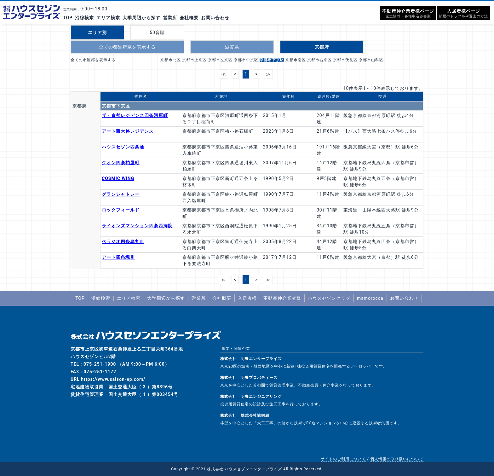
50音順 (157, 32)
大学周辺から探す (141, 17)
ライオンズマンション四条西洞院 (137, 225)
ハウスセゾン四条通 (123, 146)
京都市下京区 (272, 60)
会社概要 (189, 17)
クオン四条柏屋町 (121, 162)
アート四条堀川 (118, 257)
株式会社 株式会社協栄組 (244, 415)
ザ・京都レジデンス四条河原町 (135, 115)
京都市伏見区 (345, 60)
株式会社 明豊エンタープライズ (251, 359)
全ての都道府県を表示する (127, 46)
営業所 (170, 17)
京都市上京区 (194, 60)
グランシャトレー (121, 194)
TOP (67, 17)
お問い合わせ (215, 17)
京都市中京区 (246, 60)
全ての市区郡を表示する (93, 60)
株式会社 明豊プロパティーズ (249, 377)
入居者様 (247, 298)
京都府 (322, 46)
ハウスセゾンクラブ (329, 298)
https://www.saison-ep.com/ (113, 379)
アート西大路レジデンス (128, 131)
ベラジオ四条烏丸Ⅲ (123, 241)
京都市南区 (295, 60)
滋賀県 (232, 46)
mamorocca (370, 298)
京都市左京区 (220, 60)
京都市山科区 (371, 60)
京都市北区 (170, 60)
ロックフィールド (121, 209)
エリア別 (97, 32)
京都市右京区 (319, 60)
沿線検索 (84, 17)
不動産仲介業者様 (282, 298)
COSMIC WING (118, 178)
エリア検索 (108, 17)
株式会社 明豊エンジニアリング (251, 396)
